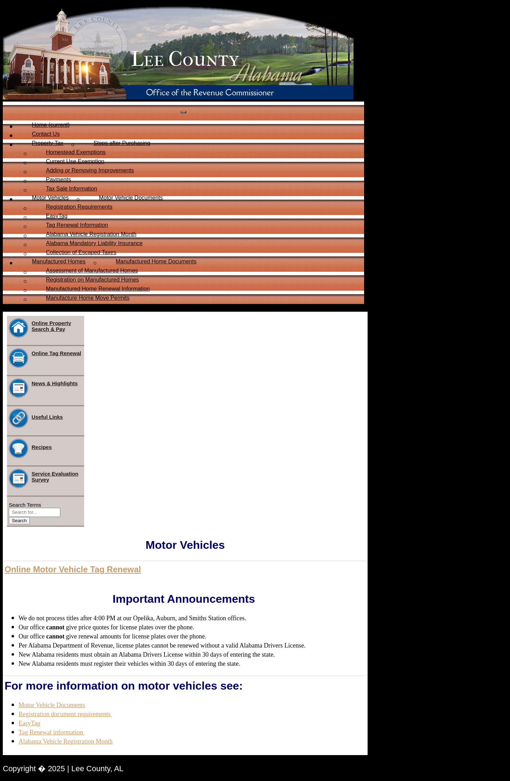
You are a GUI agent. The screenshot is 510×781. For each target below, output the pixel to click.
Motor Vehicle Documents (131, 198)
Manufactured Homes (59, 261)
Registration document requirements (65, 714)
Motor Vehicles (50, 198)
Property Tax (47, 143)
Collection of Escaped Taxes (81, 252)
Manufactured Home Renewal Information (98, 289)
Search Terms (25, 505)
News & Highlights (43, 388)
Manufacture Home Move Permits (87, 298)
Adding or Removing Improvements (90, 170)
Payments (58, 179)
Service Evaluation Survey (43, 478)
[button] (73, 569)
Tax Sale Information (71, 189)
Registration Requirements (79, 207)
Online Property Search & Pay (40, 328)
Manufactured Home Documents (156, 261)
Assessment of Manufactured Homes (92, 271)
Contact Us (46, 134)
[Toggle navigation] (183, 112)
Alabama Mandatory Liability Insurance (94, 243)
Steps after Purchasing (122, 143)
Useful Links (36, 418)
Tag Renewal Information (77, 225)
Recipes (30, 448)
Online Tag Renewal (45, 358)
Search (19, 520)
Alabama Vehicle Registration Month (91, 234)
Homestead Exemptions (76, 152)
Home (51, 125)
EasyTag (56, 216)
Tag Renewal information (52, 732)
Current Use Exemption (75, 161)
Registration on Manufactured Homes (92, 280)
